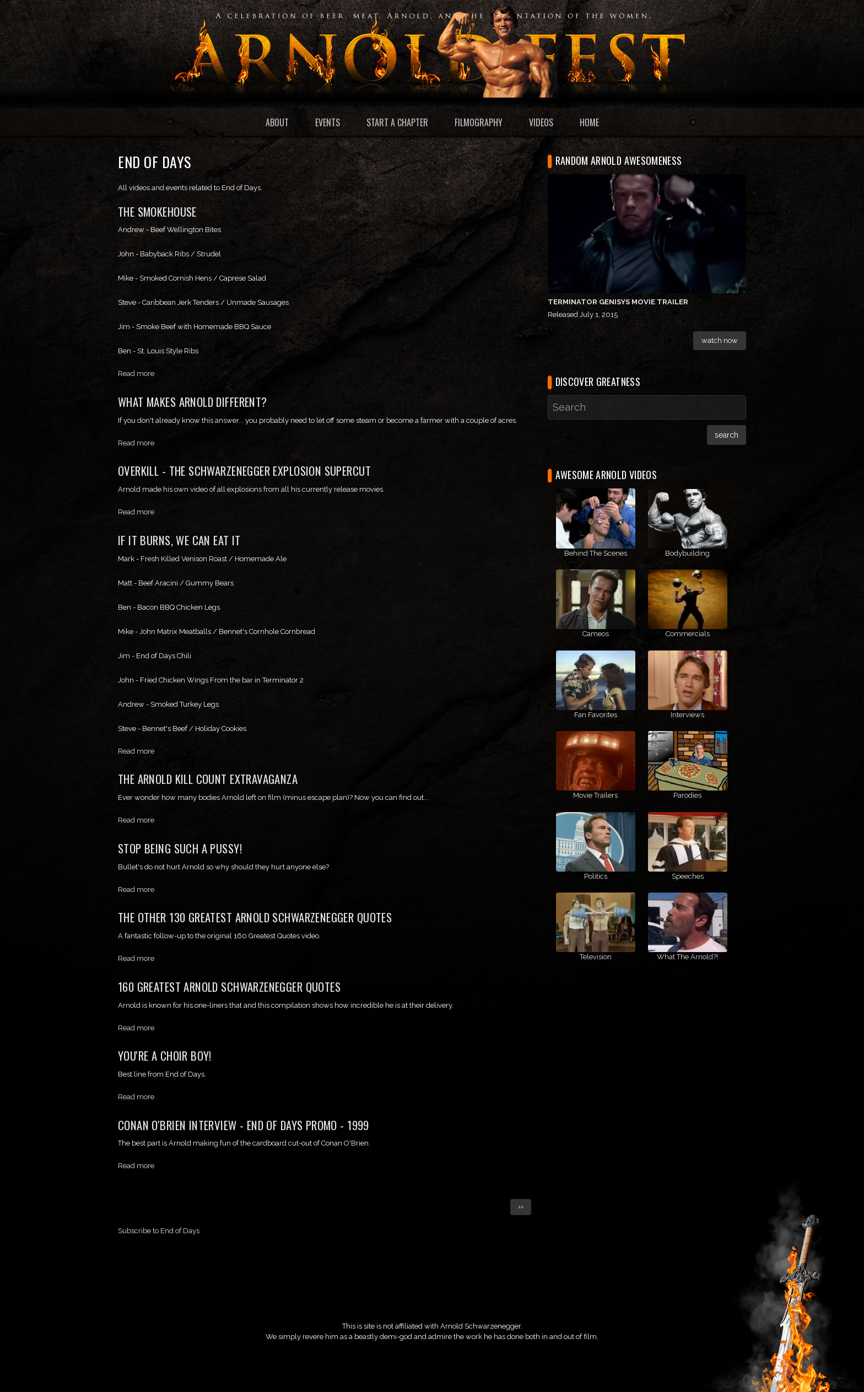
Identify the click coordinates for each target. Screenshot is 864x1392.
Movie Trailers (595, 795)
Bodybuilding (687, 553)
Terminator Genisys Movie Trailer (618, 302)
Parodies (687, 795)
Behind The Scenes (595, 553)
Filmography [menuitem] (479, 122)
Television (596, 957)
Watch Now (719, 340)
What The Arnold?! (687, 957)
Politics (595, 876)
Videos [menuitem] (541, 122)
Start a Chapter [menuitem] (397, 122)
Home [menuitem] (589, 122)
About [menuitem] (277, 122)
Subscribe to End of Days (158, 1231)
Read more (136, 373)
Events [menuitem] (327, 122)
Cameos (595, 634)
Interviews (687, 715)
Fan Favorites (595, 715)
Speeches (688, 876)
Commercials (688, 634)
